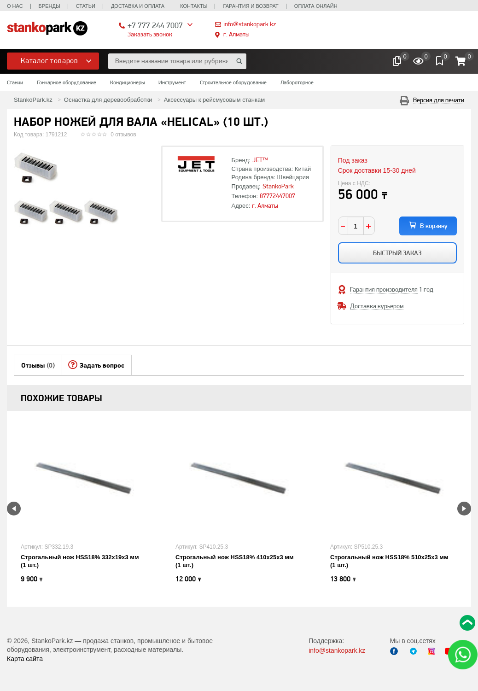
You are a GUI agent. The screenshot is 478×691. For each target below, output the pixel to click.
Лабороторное (297, 82)
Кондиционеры (127, 82)
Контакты (193, 6)
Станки (15, 82)
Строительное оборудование (233, 82)
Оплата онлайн (316, 6)
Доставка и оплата (137, 6)
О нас (15, 6)
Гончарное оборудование (66, 82)
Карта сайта (25, 658)
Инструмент (172, 82)
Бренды (49, 6)
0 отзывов (123, 134)
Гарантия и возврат (250, 6)
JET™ (260, 160)
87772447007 (277, 195)
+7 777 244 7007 (155, 25)
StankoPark (278, 186)
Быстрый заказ (397, 253)
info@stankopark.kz (249, 24)
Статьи (85, 6)
